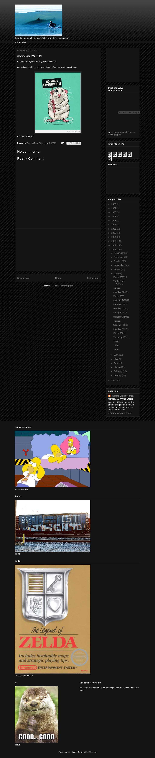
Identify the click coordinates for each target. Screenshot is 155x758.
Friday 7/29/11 (120, 277)
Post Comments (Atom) (64, 286)
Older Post (92, 278)
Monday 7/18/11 (121, 308)
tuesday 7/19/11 (121, 304)
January (118, 375)
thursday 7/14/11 (121, 317)
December (119, 253)
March (117, 367)
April (116, 363)
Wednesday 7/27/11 (119, 282)
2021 (114, 208)
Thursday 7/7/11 (121, 337)
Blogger (92, 752)
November (119, 257)
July (116, 273)
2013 (114, 241)
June (116, 355)
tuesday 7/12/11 (121, 325)
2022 (114, 204)
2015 (114, 233)
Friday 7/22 (118, 296)
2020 (114, 212)
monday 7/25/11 (121, 292)
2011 (114, 249)
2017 (114, 224)
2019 (114, 216)
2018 (114, 220)
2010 (114, 380)
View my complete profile (120, 413)
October (118, 261)
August (117, 269)
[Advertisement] (58, 250)
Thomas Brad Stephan (122, 396)
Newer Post (23, 278)
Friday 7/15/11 (120, 312)
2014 (114, 237)
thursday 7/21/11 (121, 300)
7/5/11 (116, 345)
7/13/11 (116, 321)
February (118, 371)
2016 (114, 229)
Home (58, 278)
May (116, 359)
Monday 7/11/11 (121, 329)
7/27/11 (116, 288)
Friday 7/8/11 (119, 333)
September (119, 265)
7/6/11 (116, 341)
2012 (114, 245)
